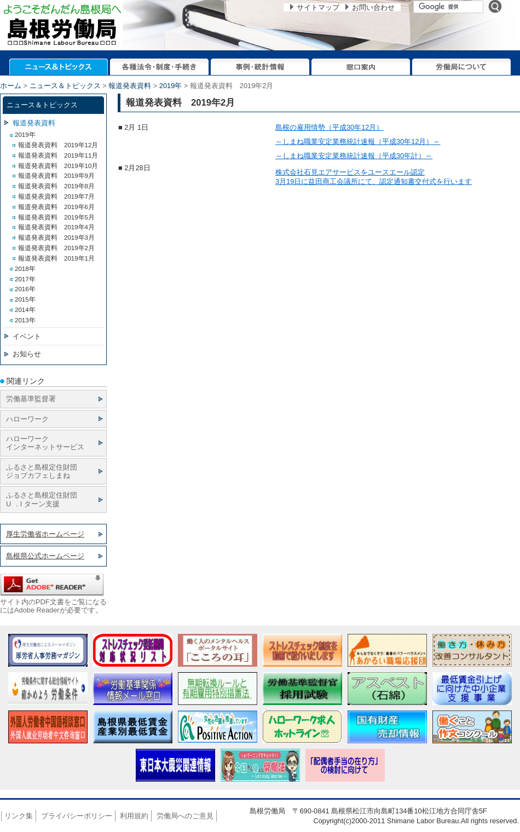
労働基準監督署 (31, 399)
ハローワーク (27, 419)
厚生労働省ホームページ (45, 534)
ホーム (10, 86)
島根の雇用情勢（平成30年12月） (329, 127)
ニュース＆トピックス (65, 86)
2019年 (170, 86)
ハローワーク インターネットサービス (45, 443)
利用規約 (134, 816)
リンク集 (18, 816)
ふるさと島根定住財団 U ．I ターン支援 (41, 499)
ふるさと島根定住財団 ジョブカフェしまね (41, 471)
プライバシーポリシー (76, 816)
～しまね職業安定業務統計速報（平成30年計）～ (353, 156)
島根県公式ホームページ (45, 556)
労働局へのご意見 (185, 816)
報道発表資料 (129, 86)
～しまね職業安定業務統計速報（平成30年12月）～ (357, 141)
